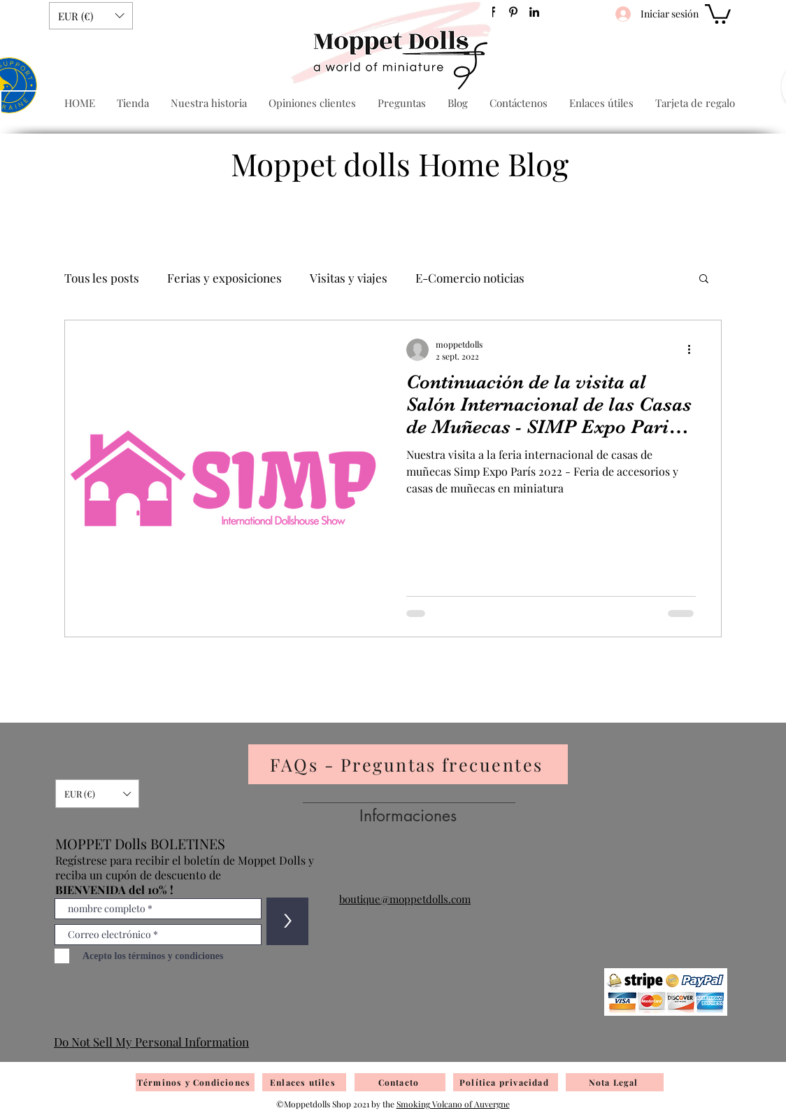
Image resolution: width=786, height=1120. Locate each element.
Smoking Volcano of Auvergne (453, 1104)
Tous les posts (101, 278)
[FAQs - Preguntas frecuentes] (408, 764)
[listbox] (91, 15)
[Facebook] (492, 12)
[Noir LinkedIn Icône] (534, 12)
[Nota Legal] (615, 1082)
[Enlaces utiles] (304, 1082)
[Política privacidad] (505, 1082)
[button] (91, 15)
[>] (287, 921)
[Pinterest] (513, 12)
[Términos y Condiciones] (195, 1082)
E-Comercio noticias (469, 278)
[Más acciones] (693, 349)
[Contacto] (400, 1082)
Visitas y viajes (348, 278)
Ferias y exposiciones (224, 278)
